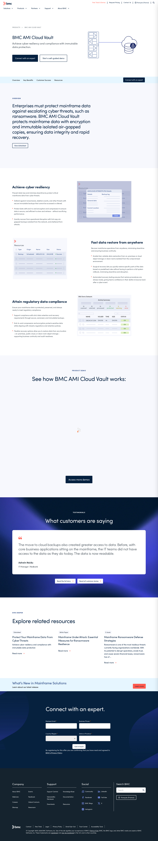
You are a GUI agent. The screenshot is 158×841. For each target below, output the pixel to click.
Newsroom (32, 807)
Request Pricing (114, 2)
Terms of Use (94, 831)
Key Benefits (28, 80)
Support (48, 8)
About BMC (62, 8)
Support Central (52, 792)
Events (30, 792)
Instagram (87, 809)
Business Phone (84, 721)
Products (20, 8)
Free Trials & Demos (98, 2)
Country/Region (51, 734)
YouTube (102, 797)
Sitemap (15, 807)
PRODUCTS (16, 27)
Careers (15, 802)
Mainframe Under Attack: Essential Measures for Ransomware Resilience (78, 640)
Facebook (87, 797)
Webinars (15, 797)
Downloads (51, 804)
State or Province (85, 734)
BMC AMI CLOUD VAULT (33, 27)
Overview (16, 80)
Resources (58, 80)
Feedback (31, 797)
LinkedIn (102, 791)
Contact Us (127, 2)
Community (87, 791)
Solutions (7, 8)
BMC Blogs (87, 803)
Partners (34, 8)
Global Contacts (33, 802)
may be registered (68, 833)
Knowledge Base (68, 792)
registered (54, 833)
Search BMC (123, 784)
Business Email (50, 721)
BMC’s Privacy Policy (54, 753)
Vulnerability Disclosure (51, 798)
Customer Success (44, 80)
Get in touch (78, 746)
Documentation (68, 797)
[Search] (153, 3)
